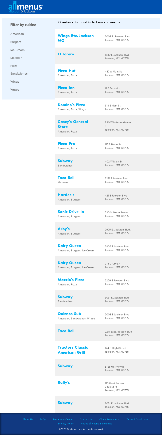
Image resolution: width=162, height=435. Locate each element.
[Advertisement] (33, 166)
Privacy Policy (66, 423)
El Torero (66, 54)
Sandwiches (19, 73)
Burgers (15, 42)
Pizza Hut (67, 71)
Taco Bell (66, 178)
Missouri (14, 11)
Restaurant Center (63, 419)
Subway (65, 161)
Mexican (16, 57)
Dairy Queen (69, 246)
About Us (28, 419)
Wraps (14, 89)
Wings (14, 81)
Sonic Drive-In (71, 212)
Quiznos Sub (69, 314)
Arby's (64, 229)
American (17, 33)
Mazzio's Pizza (71, 280)
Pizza (14, 65)
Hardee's (66, 195)
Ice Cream (17, 50)
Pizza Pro (66, 144)
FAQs (43, 419)
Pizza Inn (66, 88)
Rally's (64, 382)
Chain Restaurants (109, 419)
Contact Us (86, 419)
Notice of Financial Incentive (96, 423)
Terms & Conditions (137, 419)
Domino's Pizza (72, 105)
